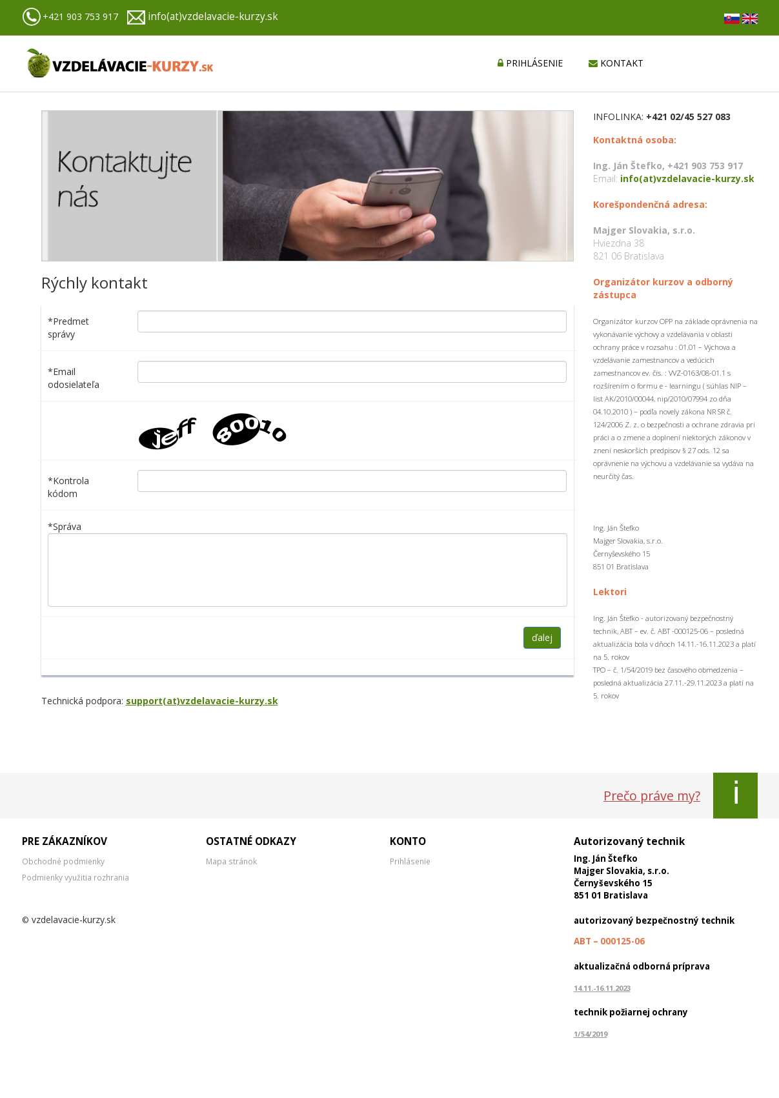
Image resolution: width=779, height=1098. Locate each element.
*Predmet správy (68, 327)
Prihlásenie (410, 861)
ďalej (542, 637)
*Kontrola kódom (68, 487)
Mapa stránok (231, 861)
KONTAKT (616, 63)
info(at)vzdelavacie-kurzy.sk (213, 16)
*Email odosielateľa (73, 378)
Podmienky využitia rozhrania (75, 877)
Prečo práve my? (651, 795)
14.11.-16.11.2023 (602, 988)
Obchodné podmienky (63, 861)
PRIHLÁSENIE (530, 63)
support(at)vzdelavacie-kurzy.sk (202, 701)
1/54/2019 (590, 1034)
